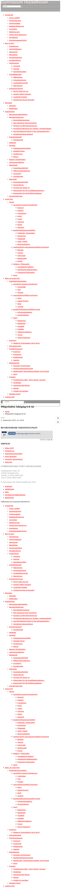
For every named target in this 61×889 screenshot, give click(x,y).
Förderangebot (14, 23)
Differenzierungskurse (21, 171)
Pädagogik (21, 239)
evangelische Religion (25, 267)
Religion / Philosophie (21, 264)
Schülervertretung (16, 88)
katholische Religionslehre (27, 270)
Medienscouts (14, 32)
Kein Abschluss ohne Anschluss (25, 123)
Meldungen (13, 108)
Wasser (16, 388)
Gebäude (12, 143)
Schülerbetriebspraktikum (23, 134)
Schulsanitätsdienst (24, 312)
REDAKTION (9, 498)
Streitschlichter (23, 315)
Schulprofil (9, 15)
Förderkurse (18, 154)
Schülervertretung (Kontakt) (23, 100)
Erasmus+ (13, 340)
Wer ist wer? (9, 43)
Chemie (20, 253)
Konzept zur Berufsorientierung (25, 126)
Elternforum (17, 86)
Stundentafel (18, 140)
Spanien (16, 360)
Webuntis (8, 462)
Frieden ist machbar (20, 391)
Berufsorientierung (16, 117)
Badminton (21, 321)
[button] (58, 422)
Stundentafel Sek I (16, 196)
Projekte (12, 377)
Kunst (19, 216)
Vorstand (16, 66)
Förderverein (14, 63)
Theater (20, 292)
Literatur (20, 222)
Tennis (19, 335)
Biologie (20, 250)
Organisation (10, 111)
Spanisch (20, 227)
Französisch (21, 213)
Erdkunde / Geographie (26, 233)
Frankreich (17, 354)
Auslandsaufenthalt (20, 168)
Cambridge (21, 287)
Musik (19, 225)
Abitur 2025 (9, 448)
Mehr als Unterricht (12, 278)
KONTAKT (8, 486)
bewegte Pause (19, 151)
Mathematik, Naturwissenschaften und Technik (31, 371)
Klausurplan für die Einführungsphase (27, 193)
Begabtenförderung (16, 26)
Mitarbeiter (13, 55)
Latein (19, 219)
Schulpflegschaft (15, 74)
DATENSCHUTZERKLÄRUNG (15, 495)
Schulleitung (13, 46)
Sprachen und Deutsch (21, 366)
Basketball (21, 323)
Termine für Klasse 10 (21, 188)
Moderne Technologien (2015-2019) (26, 343)
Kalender (12, 106)
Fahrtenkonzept (15, 346)
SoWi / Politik (22, 241)
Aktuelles (8, 103)
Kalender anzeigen (46, 439)
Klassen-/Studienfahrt (17, 159)
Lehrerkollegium (15, 49)
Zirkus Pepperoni (23, 337)
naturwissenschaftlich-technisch (25, 295)
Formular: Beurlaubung (13, 459)
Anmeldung (13, 37)
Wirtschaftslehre (23, 244)
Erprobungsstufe (15, 137)
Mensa (15, 157)
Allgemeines (17, 77)
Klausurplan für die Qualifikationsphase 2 (28, 190)
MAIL (7, 492)
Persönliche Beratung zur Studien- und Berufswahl (32, 128)
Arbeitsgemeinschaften (22, 148)
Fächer (11, 202)
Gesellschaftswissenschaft (23, 368)
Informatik (21, 256)
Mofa (19, 304)
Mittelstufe (13, 165)
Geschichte (21, 236)
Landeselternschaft (20, 83)
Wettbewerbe (14, 363)
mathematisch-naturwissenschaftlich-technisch (31, 247)
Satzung (16, 69)
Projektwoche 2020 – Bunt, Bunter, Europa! (29, 380)
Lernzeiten (13, 29)
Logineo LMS (9, 397)
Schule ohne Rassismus (18, 35)
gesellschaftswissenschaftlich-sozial (26, 309)
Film (19, 290)
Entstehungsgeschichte (17, 40)
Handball (20, 326)
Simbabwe (17, 383)
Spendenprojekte (19, 72)
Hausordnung (18, 185)
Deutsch (20, 208)
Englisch (20, 210)
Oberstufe (13, 179)
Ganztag (12, 145)
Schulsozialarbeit (15, 57)
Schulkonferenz (15, 60)
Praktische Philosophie (26, 272)
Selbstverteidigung (24, 332)
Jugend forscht (22, 301)
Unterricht (9, 199)
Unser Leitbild (14, 18)
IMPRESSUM (9, 489)
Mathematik (22, 258)
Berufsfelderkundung (21, 120)
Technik (20, 307)
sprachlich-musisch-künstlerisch (25, 205)
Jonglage (20, 329)
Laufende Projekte (20, 97)
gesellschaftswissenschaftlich (24, 230)
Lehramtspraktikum (16, 162)
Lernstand (17, 174)
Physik (19, 261)
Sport (15, 275)
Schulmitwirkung (19, 80)
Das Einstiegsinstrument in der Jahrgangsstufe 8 (31, 131)
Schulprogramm (15, 21)
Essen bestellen (11, 456)
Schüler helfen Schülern (22, 94)
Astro (19, 298)
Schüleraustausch (15, 349)
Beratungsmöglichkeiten (18, 114)
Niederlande (18, 357)
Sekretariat (13, 52)
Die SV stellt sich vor (20, 91)
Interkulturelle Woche (21, 385)
